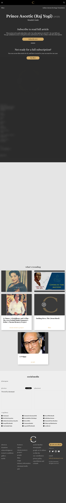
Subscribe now (33, 39)
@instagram (4, 381)
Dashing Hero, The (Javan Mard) (48, 318)
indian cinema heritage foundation (54, 8)
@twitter (4, 388)
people (33, 362)
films (2, 8)
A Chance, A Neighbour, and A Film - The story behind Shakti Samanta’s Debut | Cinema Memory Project (16, 320)
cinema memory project (16, 327)
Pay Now (33, 58)
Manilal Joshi (33, 20)
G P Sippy (23, 357)
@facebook (37, 388)
